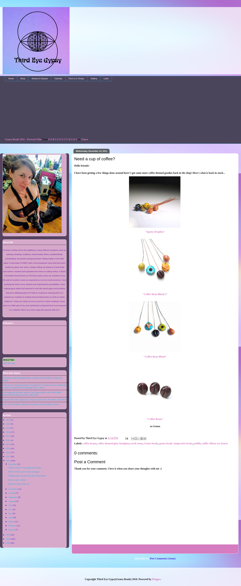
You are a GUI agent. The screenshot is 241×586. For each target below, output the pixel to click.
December (13, 464)
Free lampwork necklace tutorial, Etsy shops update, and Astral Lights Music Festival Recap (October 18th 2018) (32, 393)
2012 (8, 456)
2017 (8, 436)
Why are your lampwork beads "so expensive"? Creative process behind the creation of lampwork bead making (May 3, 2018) (34, 386)
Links (106, 78)
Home (11, 78)
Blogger (156, 579)
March (11, 521)
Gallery (94, 78)
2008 (8, 543)
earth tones (137, 443)
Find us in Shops (76, 78)
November (13, 489)
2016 (8, 440)
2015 (8, 444)
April (11, 517)
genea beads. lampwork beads (175, 443)
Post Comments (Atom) (162, 558)
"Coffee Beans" (155, 419)
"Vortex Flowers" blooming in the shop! (24, 467)
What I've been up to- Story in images (24, 471)
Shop (22, 78)
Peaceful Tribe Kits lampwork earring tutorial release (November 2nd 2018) (34, 399)
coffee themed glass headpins (113, 443)
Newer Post (81, 549)
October (12, 493)
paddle (197, 443)
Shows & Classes (40, 78)
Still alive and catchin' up (18, 484)
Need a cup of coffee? (17, 480)
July (10, 505)
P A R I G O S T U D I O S (62, 139)
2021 (8, 420)
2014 (8, 448)
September (13, 497)
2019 (8, 428)
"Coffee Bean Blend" (155, 356)
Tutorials (58, 78)
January (12, 529)
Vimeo (84, 139)
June (10, 509)
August (12, 501)
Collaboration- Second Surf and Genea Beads (27, 475)
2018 (8, 432)
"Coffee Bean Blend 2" (155, 294)
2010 (8, 535)
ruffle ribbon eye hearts (215, 443)
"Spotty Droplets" (155, 231)
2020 (8, 424)
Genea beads (151, 443)
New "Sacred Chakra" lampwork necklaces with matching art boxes (31, 404)
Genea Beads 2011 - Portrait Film (23, 139)
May (10, 513)
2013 (8, 452)
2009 (8, 539)
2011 (8, 460)
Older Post (229, 549)
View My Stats (9, 363)
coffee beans (89, 443)
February (12, 525)
